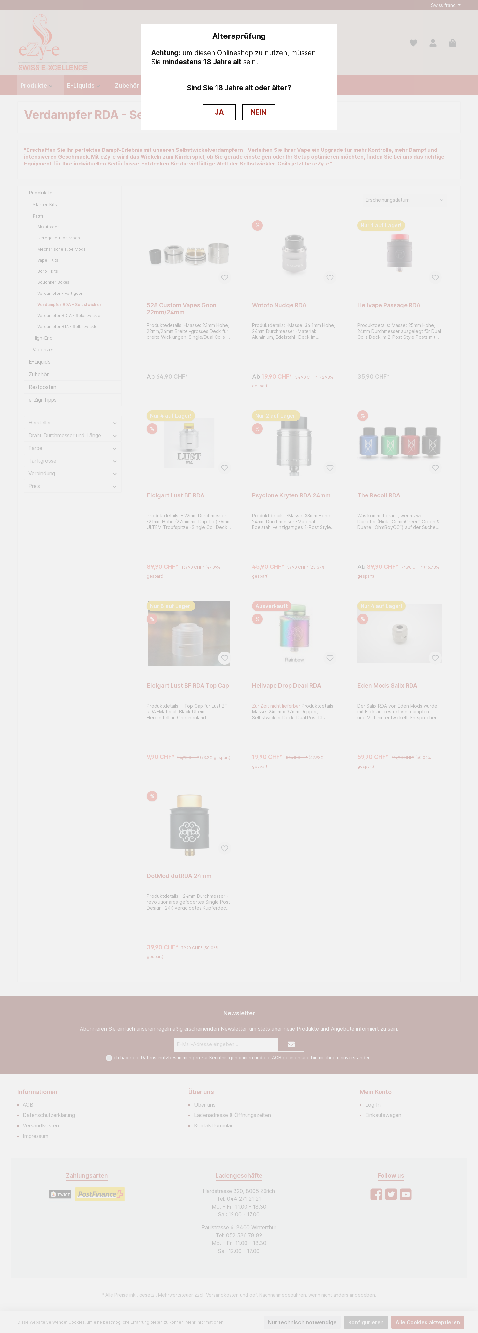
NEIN (258, 112)
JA (219, 112)
